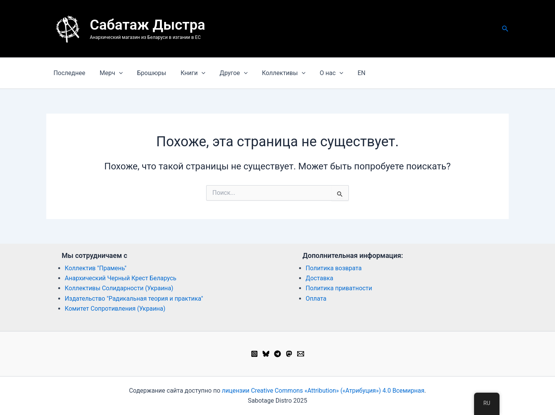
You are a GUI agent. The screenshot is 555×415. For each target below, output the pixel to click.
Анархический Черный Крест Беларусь (121, 278)
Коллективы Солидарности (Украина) (119, 288)
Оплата (316, 298)
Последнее (68, 73)
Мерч (108, 73)
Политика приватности (339, 288)
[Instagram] (254, 353)
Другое (224, 73)
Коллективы (272, 73)
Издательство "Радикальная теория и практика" (134, 298)
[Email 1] (300, 353)
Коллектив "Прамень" (96, 268)
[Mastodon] (289, 353)
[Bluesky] (265, 353)
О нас (318, 73)
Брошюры (146, 73)
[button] (505, 28)
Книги (185, 73)
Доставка (319, 278)
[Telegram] (277, 353)
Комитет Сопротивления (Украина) (115, 308)
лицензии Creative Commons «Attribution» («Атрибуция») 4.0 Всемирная (323, 390)
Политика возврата (334, 268)
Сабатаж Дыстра (147, 25)
